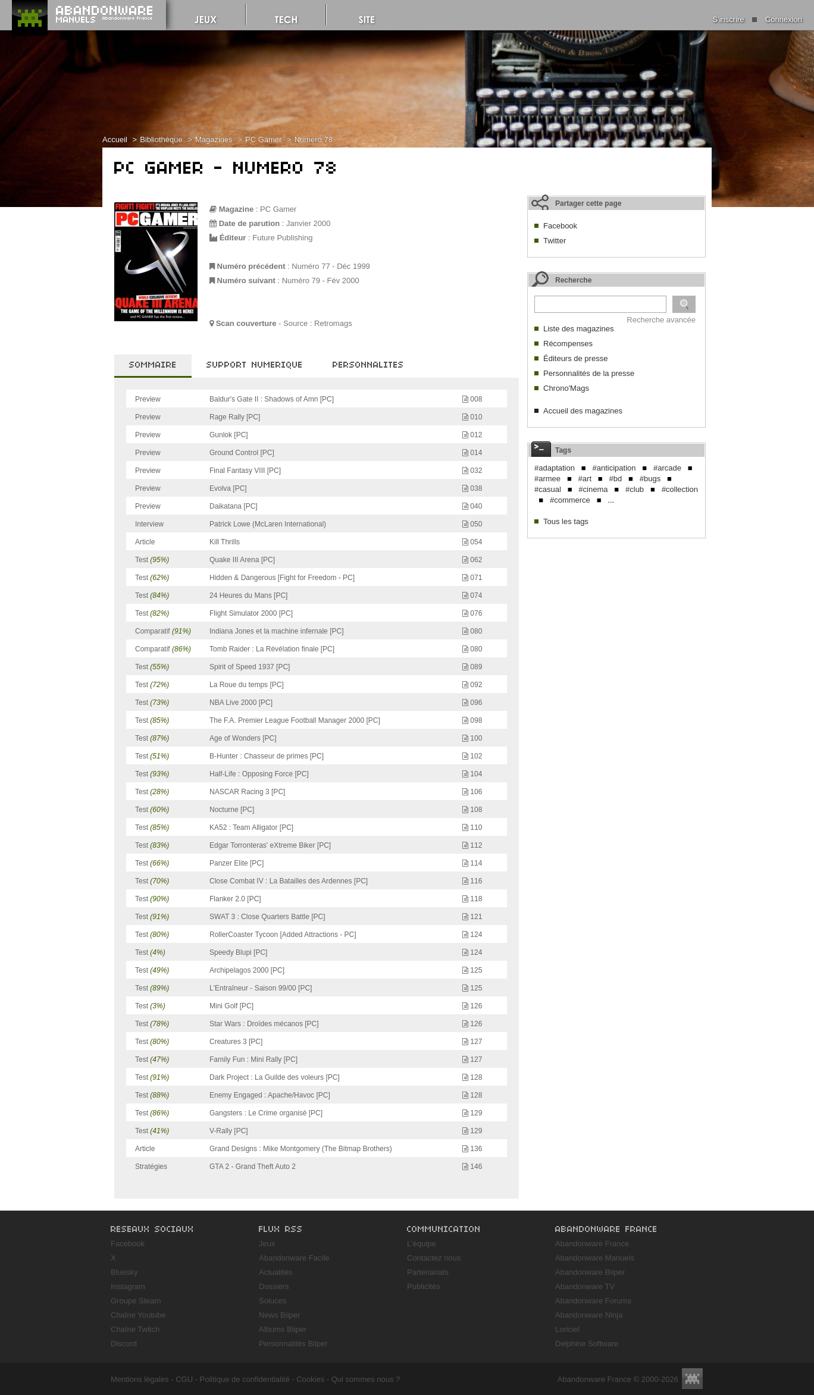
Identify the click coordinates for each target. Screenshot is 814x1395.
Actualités (275, 1272)
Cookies (310, 1379)
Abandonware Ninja (588, 1315)
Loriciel (567, 1329)
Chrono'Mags (566, 388)
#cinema (593, 489)
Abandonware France (592, 1243)
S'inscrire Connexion (757, 19)
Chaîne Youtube (138, 1315)
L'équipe (421, 1243)
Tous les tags (565, 521)
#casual (547, 489)
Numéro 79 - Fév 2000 (320, 280)
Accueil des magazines (582, 411)
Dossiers (274, 1286)
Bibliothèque (161, 139)
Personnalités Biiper (293, 1343)
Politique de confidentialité (245, 1379)
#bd (615, 478)
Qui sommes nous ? (365, 1379)
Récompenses (568, 343)
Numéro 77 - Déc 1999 (331, 266)
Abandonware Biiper (590, 1272)
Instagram (128, 1286)
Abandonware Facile (294, 1257)
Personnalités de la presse (588, 373)
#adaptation (554, 467)
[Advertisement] (616, 618)
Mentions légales (140, 1379)
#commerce (570, 500)
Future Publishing (282, 237)
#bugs (650, 478)
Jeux (267, 1243)
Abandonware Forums (593, 1300)
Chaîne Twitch (135, 1329)
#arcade (667, 467)
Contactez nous (434, 1257)
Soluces (272, 1300)
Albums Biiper (282, 1329)
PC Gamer (263, 139)
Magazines (214, 139)
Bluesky (124, 1272)
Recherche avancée (661, 319)
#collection (680, 489)
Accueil (114, 139)
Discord (124, 1343)
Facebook (560, 226)
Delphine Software (586, 1343)
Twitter (554, 240)
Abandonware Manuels (594, 1257)
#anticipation (613, 467)
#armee (547, 478)
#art (584, 478)
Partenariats (428, 1272)
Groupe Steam (136, 1300)
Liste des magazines (578, 329)
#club (634, 489)
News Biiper (279, 1315)
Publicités (423, 1286)
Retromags (333, 323)
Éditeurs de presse (575, 358)
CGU (184, 1379)
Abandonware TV (585, 1286)
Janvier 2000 (308, 223)
